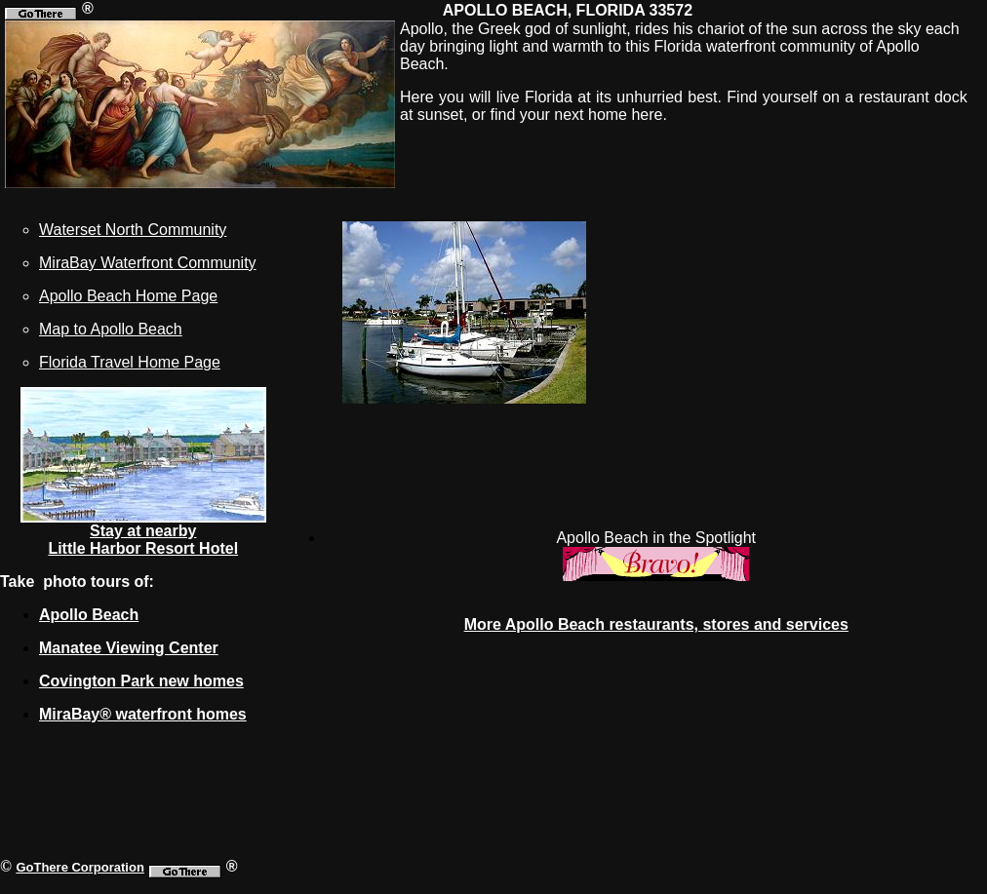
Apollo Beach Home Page (128, 296)
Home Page (177, 362)
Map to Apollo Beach (110, 329)
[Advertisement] (805, 357)
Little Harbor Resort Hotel (143, 548)
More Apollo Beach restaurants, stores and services (656, 624)
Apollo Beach (88, 614)
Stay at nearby (143, 531)
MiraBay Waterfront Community (148, 262)
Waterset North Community (132, 229)
